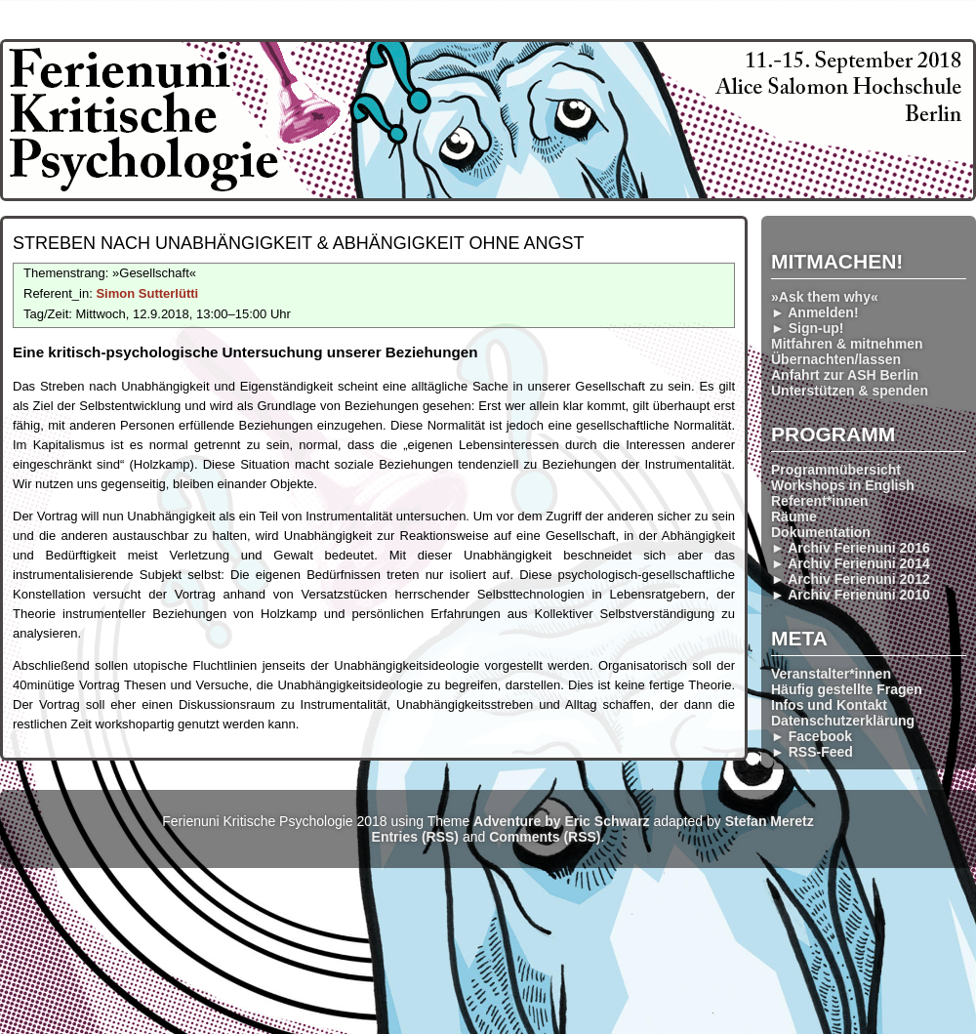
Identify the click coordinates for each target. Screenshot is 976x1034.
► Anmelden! (815, 312)
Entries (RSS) (415, 837)
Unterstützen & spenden (849, 390)
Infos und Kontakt (829, 705)
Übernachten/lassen (836, 359)
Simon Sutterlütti (147, 293)
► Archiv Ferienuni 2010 (850, 594)
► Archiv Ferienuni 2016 (850, 548)
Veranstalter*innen (831, 674)
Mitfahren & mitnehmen (847, 344)
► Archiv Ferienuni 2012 (850, 579)
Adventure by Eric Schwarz (561, 821)
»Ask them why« (824, 297)
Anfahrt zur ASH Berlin (844, 375)
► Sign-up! (807, 328)
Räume (794, 516)
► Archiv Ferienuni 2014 (850, 563)
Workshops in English (843, 485)
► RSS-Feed (812, 752)
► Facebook (811, 736)
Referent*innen (820, 501)
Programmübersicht (836, 469)
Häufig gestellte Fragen (846, 689)
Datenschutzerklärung (843, 720)
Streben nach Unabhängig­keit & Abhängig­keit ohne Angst (298, 243)
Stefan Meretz (769, 821)
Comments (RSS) (544, 837)
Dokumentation (821, 532)
